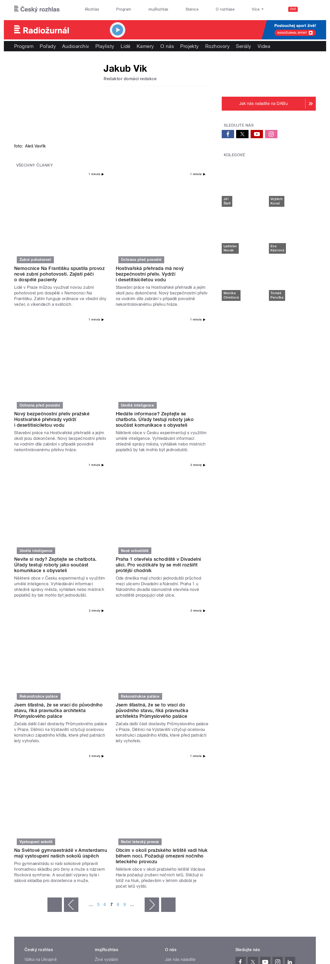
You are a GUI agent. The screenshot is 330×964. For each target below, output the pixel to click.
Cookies (223, 815)
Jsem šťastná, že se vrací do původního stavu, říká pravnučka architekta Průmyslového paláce (58, 547)
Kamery (145, 46)
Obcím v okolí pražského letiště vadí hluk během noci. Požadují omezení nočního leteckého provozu (162, 652)
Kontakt (172, 786)
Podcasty (104, 771)
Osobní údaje (246, 815)
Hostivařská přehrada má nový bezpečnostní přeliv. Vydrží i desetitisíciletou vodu (150, 233)
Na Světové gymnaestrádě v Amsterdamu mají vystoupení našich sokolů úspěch (60, 649)
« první (54, 701)
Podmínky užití (275, 815)
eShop (30, 779)
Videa (264, 46)
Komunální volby (40, 763)
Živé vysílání (106, 755)
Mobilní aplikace (110, 779)
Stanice (192, 9)
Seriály (243, 46)
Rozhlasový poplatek (185, 794)
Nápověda (175, 763)
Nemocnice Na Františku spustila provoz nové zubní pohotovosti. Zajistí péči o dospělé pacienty (59, 233)
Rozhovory (217, 46)
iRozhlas (92, 9)
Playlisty (104, 46)
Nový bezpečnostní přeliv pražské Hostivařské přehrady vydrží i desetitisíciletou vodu (51, 337)
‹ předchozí (71, 701)
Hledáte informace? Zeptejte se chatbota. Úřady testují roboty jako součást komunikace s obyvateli (155, 337)
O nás (167, 46)
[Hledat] (309, 9)
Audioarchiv (75, 46)
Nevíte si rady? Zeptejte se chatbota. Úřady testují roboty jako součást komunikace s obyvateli (55, 442)
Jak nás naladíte (180, 755)
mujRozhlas (158, 9)
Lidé (125, 46)
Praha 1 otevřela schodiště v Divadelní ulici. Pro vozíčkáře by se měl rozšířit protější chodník (158, 442)
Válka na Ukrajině (40, 755)
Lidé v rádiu (176, 771)
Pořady (48, 46)
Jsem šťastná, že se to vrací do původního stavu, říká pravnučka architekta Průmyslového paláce (152, 547)
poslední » (168, 701)
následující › (152, 701)
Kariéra (171, 779)
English (299, 815)
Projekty (189, 46)
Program (123, 9)
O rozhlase (225, 9)
